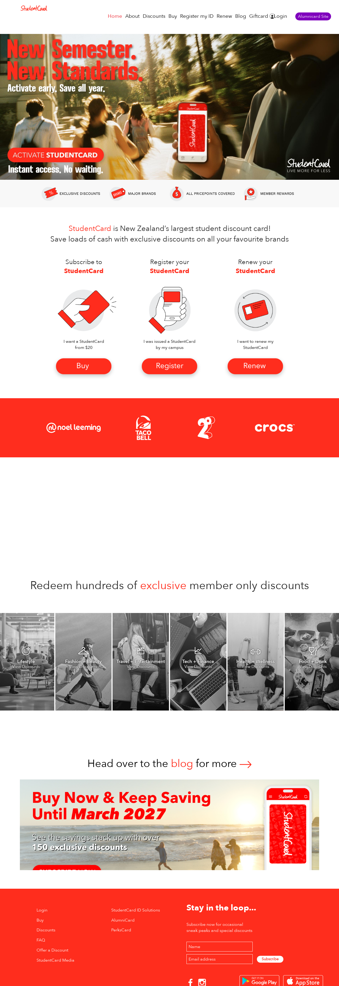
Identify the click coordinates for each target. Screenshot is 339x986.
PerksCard (121, 930)
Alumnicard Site (313, 16)
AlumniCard (123, 920)
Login (280, 16)
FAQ (41, 940)
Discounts (154, 16)
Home (115, 16)
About (132, 16)
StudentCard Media (55, 960)
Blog (240, 16)
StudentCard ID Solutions (135, 910)
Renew (224, 16)
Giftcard (258, 16)
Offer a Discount (52, 950)
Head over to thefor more (169, 763)
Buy (172, 16)
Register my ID (196, 16)
